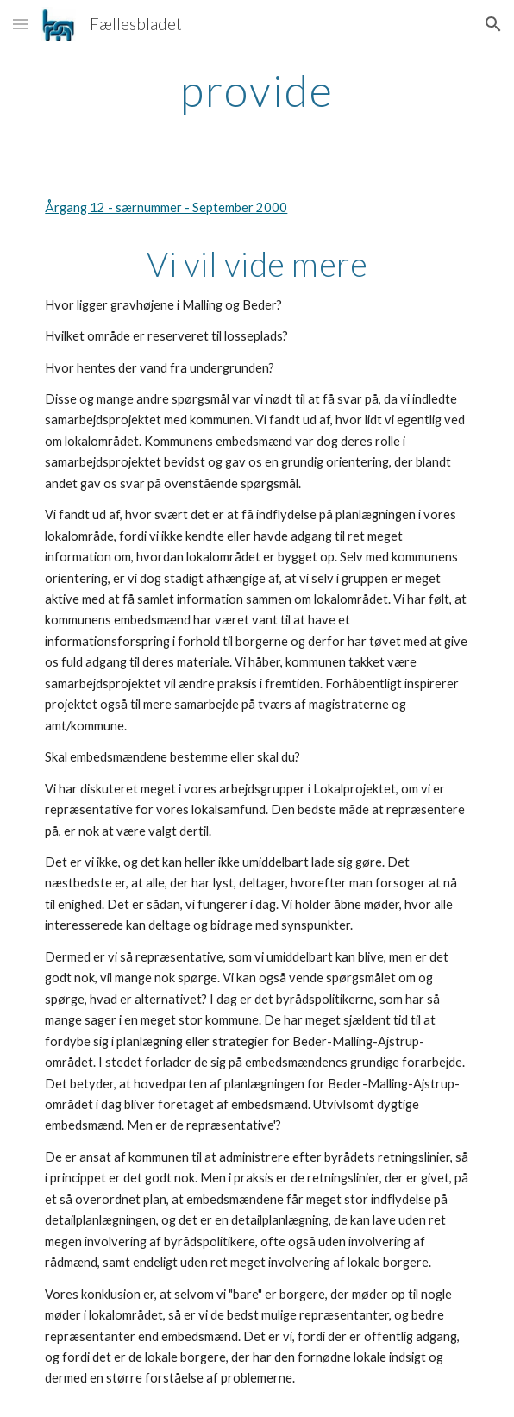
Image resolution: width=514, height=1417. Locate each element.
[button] (20, 23)
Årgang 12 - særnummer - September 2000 (166, 207)
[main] (256, 91)
